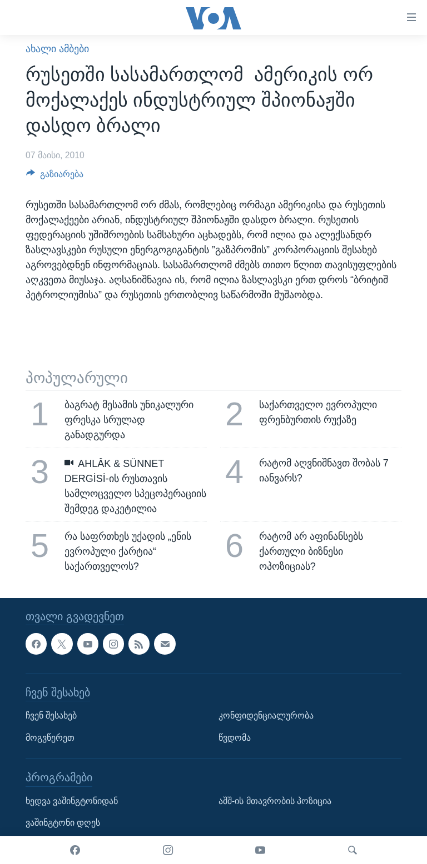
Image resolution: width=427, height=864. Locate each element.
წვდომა (235, 737)
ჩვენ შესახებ (51, 715)
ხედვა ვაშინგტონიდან (72, 801)
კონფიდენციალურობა (266, 715)
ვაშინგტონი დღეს (63, 822)
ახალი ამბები (57, 48)
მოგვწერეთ (50, 737)
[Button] (54, 177)
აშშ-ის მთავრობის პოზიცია (275, 801)
